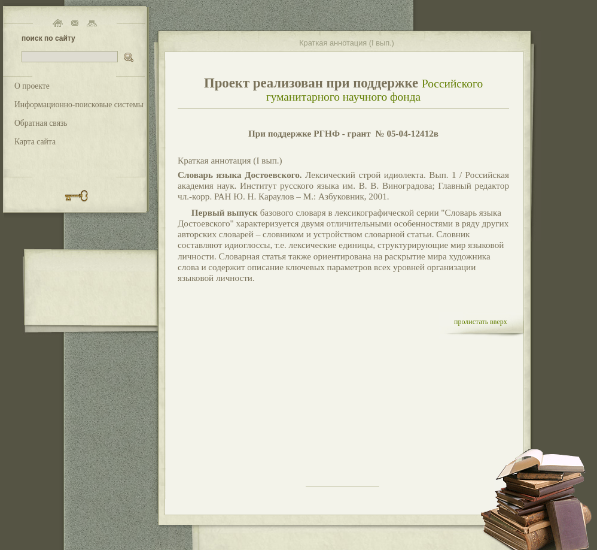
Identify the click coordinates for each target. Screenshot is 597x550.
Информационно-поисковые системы (79, 104)
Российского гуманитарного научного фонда (374, 90)
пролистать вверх (480, 322)
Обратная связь (41, 123)
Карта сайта (35, 141)
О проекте (32, 85)
